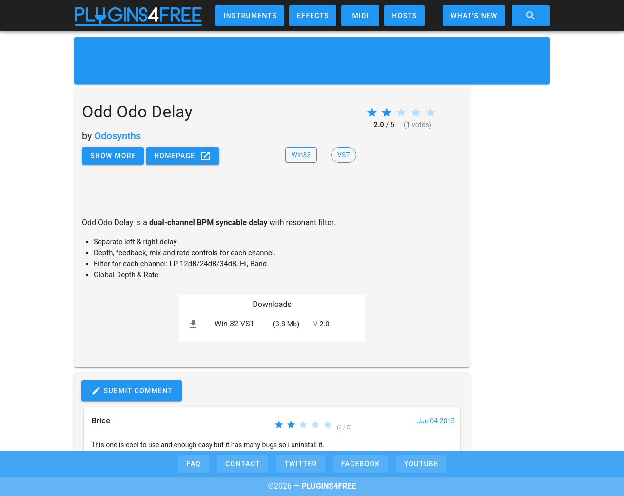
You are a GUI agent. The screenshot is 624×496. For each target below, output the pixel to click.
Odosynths (118, 136)
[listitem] (272, 324)
